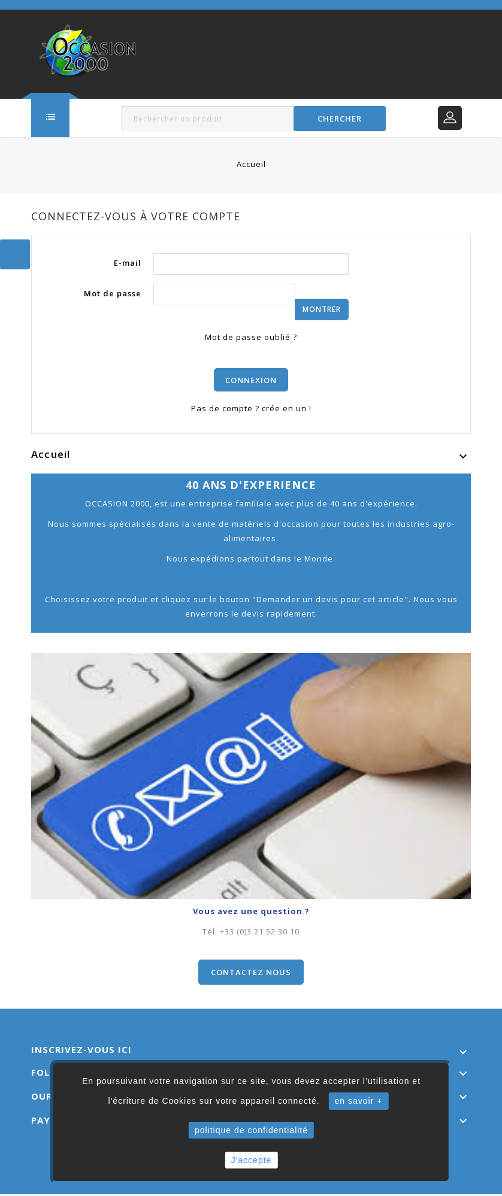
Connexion (251, 380)
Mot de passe (112, 293)
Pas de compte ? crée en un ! (251, 410)
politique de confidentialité (251, 1130)
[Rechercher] (253, 118)
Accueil (50, 456)
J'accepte (251, 1160)
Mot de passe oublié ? (251, 337)
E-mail (127, 262)
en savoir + (359, 1101)
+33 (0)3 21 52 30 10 (260, 933)
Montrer (322, 309)
